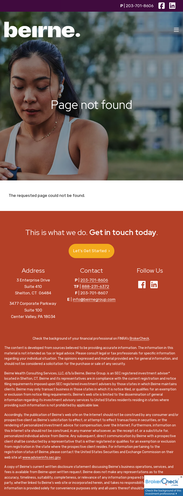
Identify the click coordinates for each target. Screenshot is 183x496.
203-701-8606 (139, 5)
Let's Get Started (91, 250)
